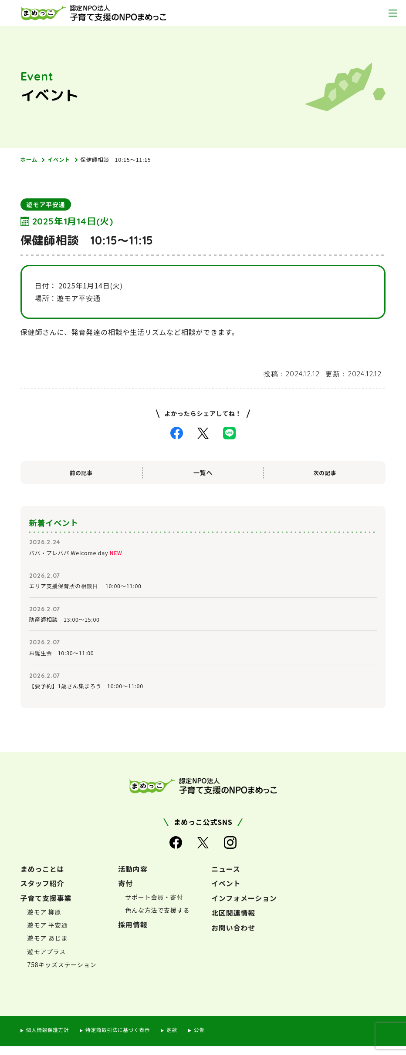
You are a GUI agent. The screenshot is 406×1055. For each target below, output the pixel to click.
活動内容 (132, 877)
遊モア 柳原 (44, 920)
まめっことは (42, 877)
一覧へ (203, 473)
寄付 (125, 892)
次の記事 (325, 473)
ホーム (30, 160)
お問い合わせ (233, 936)
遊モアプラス (46, 960)
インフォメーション (244, 906)
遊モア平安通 (46, 205)
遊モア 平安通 (47, 933)
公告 (214, 1038)
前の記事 (81, 473)
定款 (185, 1038)
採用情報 (132, 933)
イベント (62, 160)
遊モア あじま (47, 946)
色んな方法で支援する (157, 918)
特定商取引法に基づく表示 (127, 1038)
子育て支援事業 (46, 906)
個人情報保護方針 (50, 1038)
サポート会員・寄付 (154, 905)
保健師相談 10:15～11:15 (124, 160)
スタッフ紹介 (42, 892)
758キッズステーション (62, 973)
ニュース (225, 877)
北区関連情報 (233, 921)
